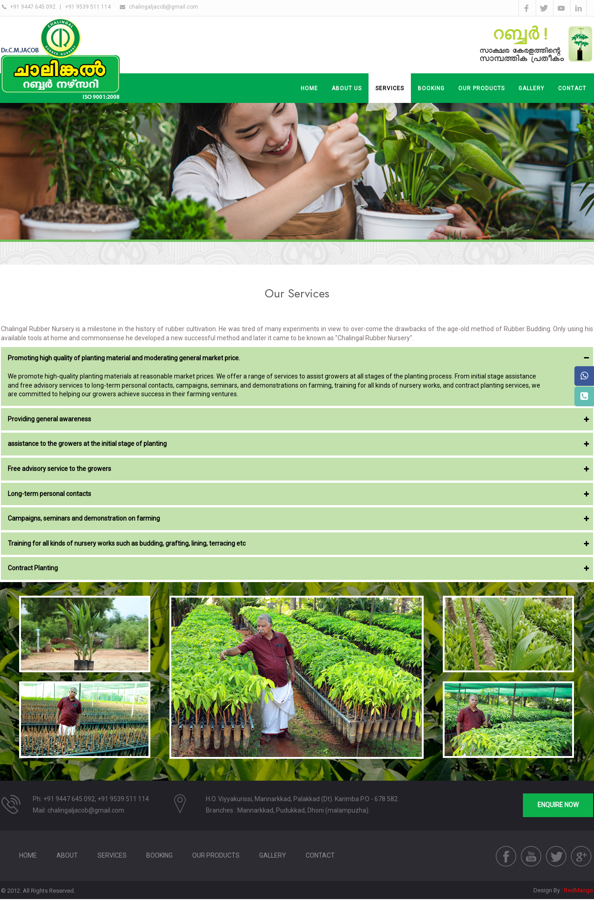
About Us (347, 88)
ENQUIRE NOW (558, 804)
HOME (28, 855)
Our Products (216, 855)
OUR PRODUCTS (481, 88)
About (67, 855)
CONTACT (572, 88)
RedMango (578, 890)
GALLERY (531, 88)
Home (309, 88)
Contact (320, 855)
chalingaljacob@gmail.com (163, 7)
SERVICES (389, 88)
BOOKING (431, 88)
